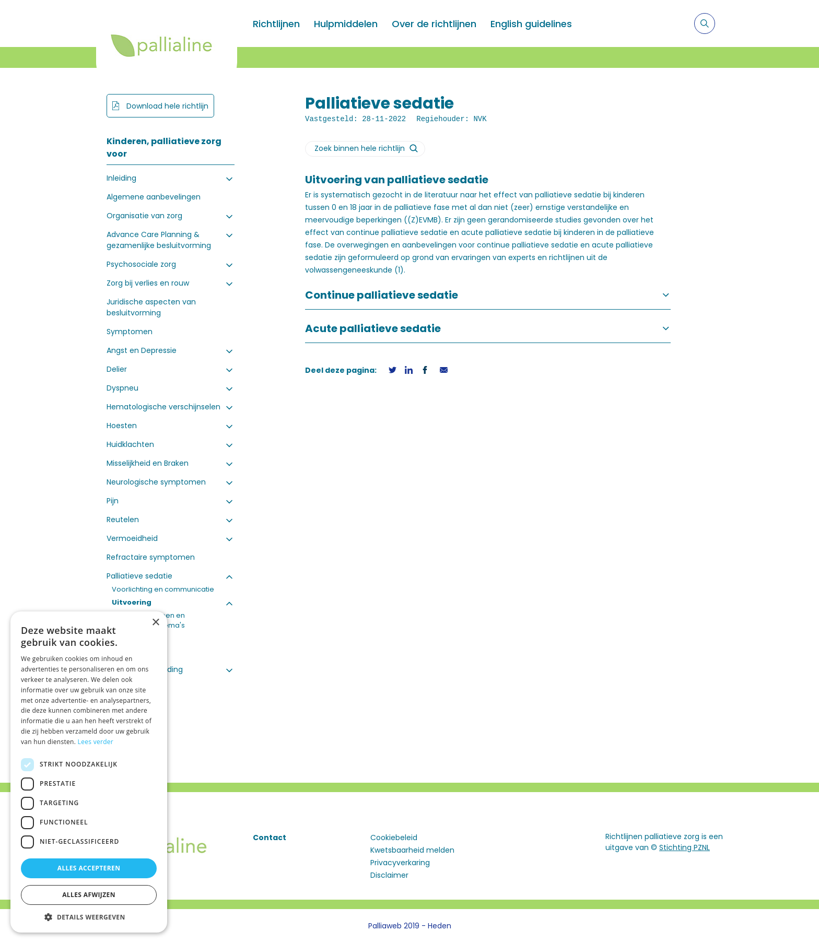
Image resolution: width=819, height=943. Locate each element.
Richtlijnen (276, 23)
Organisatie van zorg (144, 215)
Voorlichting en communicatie (163, 589)
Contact (269, 837)
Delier (117, 369)
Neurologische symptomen (156, 482)
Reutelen (123, 519)
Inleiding (121, 178)
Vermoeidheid (132, 538)
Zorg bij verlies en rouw (148, 283)
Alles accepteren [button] (89, 868)
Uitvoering (131, 602)
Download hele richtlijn (166, 106)
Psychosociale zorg (141, 264)
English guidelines (531, 23)
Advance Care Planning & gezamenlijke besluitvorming (159, 240)
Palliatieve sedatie (139, 576)
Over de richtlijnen (434, 23)
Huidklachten (130, 444)
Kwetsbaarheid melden (412, 850)
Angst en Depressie (142, 350)
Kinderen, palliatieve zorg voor (164, 147)
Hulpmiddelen (346, 23)
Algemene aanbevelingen (154, 197)
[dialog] (88, 772)
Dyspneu (122, 388)
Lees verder (96, 741)
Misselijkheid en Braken (148, 463)
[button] (89, 917)
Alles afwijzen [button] (88, 894)
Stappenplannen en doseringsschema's (151, 620)
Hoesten (122, 425)
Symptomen (130, 331)
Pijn (113, 501)
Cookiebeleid (393, 837)
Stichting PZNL (684, 847)
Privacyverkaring (400, 862)
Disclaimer (389, 875)
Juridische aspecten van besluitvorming (151, 307)
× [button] (155, 623)
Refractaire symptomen (151, 557)
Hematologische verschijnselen (163, 407)
